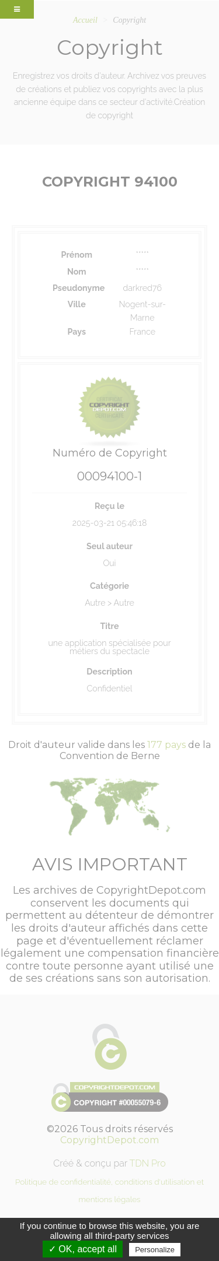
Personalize (155, 1249)
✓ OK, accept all (82, 1249)
